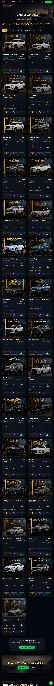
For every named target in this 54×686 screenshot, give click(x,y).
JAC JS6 (22, 24)
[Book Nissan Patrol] (6, 70)
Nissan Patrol (14, 21)
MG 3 (29, 24)
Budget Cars (11, 30)
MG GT (24, 23)
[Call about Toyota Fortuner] (40, 70)
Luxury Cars (27, 30)
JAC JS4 (17, 24)
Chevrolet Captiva (34, 21)
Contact (37, 2)
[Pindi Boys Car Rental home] (4, 2)
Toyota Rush (41, 21)
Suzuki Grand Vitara (27, 26)
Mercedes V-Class (44, 23)
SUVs (34, 30)
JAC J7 (14, 24)
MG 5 (28, 23)
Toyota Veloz (47, 21)
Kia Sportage (12, 23)
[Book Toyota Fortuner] (32, 70)
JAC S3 (25, 24)
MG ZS (17, 23)
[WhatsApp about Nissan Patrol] (21, 70)
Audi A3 (21, 23)
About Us (32, 2)
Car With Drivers (20, 2)
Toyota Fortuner (27, 21)
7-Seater (39, 30)
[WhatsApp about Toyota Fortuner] (47, 70)
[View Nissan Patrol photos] (14, 43)
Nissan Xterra (38, 24)
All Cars (4, 30)
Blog (28, 2)
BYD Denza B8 (21, 21)
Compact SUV (19, 30)
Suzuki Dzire (49, 24)
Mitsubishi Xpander (6, 23)
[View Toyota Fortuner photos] (40, 43)
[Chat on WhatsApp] (51, 683)
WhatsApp (48, 2)
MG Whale (33, 24)
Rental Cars (13, 2)
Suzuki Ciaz (44, 24)
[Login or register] (43, 2)
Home (9, 2)
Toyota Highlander (8, 24)
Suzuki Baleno (32, 23)
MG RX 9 (37, 23)
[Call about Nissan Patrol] (13, 70)
